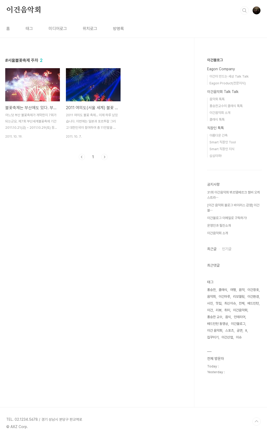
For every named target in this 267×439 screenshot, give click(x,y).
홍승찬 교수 (214, 317)
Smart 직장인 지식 (222, 149)
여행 (233, 290)
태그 (29, 28)
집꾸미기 (213, 337)
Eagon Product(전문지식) (227, 83)
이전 (82, 157)
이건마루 (224, 296)
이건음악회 (23, 10)
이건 (210, 310)
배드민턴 (253, 303)
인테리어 (239, 317)
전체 (242, 303)
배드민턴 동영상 (217, 324)
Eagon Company (221, 69)
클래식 (223, 290)
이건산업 (227, 337)
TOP (256, 421)
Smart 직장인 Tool (222, 142)
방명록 (118, 28)
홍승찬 (211, 290)
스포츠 (229, 330)
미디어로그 (58, 28)
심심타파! (215, 156)
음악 (242, 290)
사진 (210, 303)
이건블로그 (215, 60)
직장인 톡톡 (215, 128)
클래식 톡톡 (217, 119)
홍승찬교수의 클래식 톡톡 (226, 106)
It (246, 330)
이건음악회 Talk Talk (222, 92)
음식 (228, 317)
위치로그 (90, 28)
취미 (227, 310)
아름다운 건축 (218, 135)
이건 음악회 (214, 330)
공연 (239, 330)
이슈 (239, 337)
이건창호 (253, 290)
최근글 (212, 249)
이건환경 (253, 296)
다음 (104, 157)
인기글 (226, 249)
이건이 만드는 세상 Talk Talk (229, 76)
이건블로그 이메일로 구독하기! (227, 218)
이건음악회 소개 (219, 113)
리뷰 (218, 310)
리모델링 (239, 296)
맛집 (218, 303)
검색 (244, 10)
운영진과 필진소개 (219, 225)
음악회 (211, 296)
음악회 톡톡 (217, 99)
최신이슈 (230, 303)
